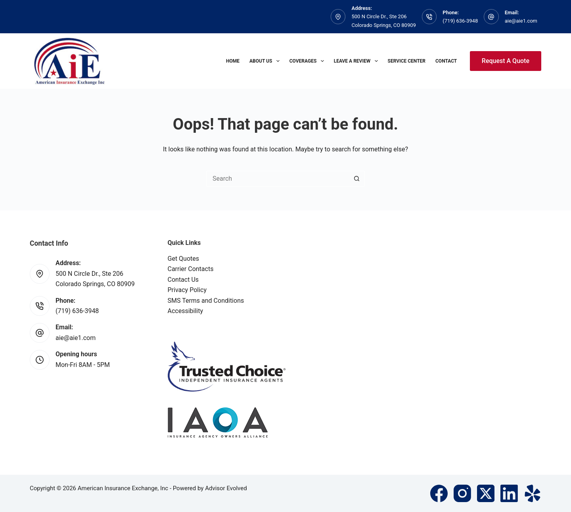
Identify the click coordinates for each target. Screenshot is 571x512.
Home (233, 61)
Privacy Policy (187, 290)
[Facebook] (439, 493)
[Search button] (357, 179)
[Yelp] (532, 493)
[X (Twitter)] (485, 493)
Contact (446, 61)
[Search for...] (277, 179)
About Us (266, 61)
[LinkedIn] (509, 493)
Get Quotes (183, 258)
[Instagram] (462, 493)
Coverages (308, 61)
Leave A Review (357, 61)
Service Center (406, 61)
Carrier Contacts (191, 269)
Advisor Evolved (226, 488)
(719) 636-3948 (460, 21)
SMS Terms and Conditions (206, 300)
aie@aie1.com (521, 21)
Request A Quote (505, 61)
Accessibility (185, 311)
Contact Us (183, 279)
